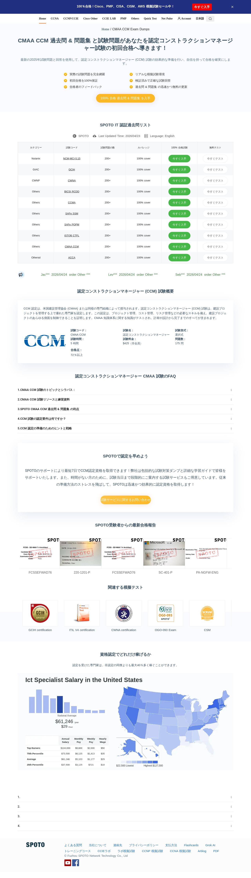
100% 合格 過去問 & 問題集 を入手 (126, 98)
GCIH (72, 169)
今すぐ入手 (202, 7)
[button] (125, 390)
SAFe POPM (71, 224)
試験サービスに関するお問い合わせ (125, 499)
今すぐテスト (215, 158)
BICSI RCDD (71, 191)
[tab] (125, 390)
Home (105, 29)
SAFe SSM (71, 213)
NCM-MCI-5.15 (71, 158)
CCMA (71, 202)
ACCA (71, 257)
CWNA (72, 180)
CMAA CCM (72, 246)
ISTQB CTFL (71, 235)
